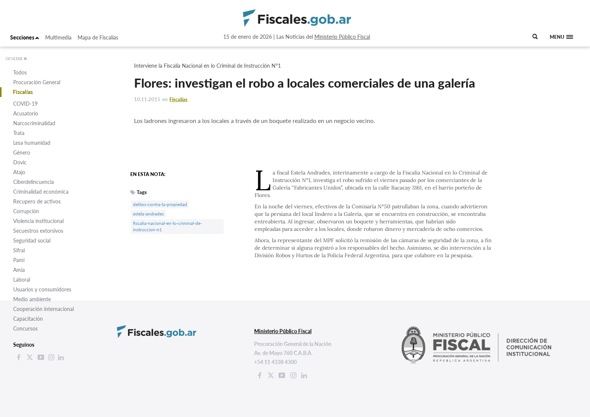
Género (21, 152)
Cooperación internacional (43, 309)
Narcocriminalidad (34, 123)
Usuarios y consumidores (42, 289)
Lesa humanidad (31, 143)
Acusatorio (25, 113)
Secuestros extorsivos (38, 230)
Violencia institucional (38, 221)
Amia (19, 270)
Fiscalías (23, 92)
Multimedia (58, 37)
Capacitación (28, 318)
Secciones (24, 37)
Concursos (25, 328)
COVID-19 (25, 103)
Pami (18, 260)
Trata (18, 133)
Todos (20, 72)
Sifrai (19, 250)
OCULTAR (16, 58)
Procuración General (36, 82)
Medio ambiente (32, 299)
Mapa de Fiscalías (98, 37)
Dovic (20, 162)
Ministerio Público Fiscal (342, 36)
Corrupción (26, 211)
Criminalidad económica (41, 191)
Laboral (21, 279)
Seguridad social (31, 240)
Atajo (19, 172)
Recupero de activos (37, 201)
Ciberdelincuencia (33, 182)
